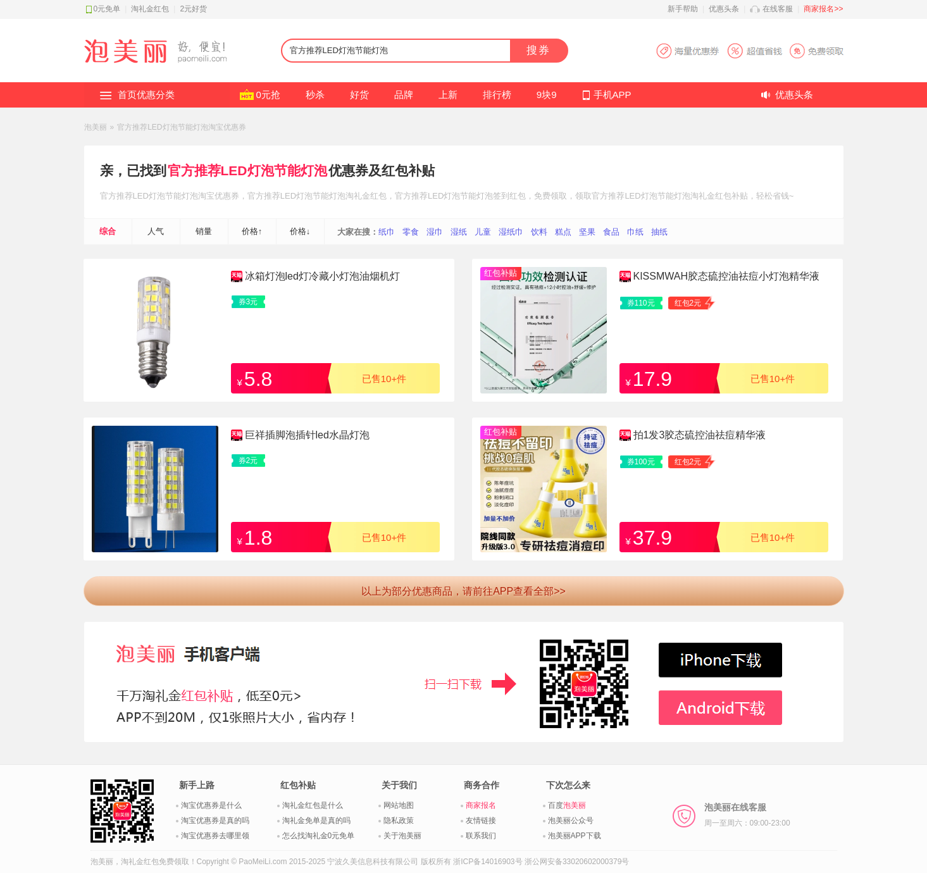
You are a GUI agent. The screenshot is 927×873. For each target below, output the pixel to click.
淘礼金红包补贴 (719, 196)
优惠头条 (724, 8)
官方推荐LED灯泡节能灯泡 (247, 170)
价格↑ (252, 231)
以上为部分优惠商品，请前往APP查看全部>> (463, 591)
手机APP (612, 94)
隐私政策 (398, 820)
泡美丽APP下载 (574, 835)
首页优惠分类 (146, 94)
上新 (448, 94)
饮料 (539, 232)
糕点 (563, 232)
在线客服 (777, 8)
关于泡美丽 (402, 835)
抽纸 (659, 232)
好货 (359, 94)
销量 (204, 231)
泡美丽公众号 (571, 820)
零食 (410, 232)
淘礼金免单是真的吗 (316, 820)
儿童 (483, 232)
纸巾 (386, 232)
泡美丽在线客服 (747, 814)
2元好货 (193, 8)
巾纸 (635, 232)
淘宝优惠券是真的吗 (215, 820)
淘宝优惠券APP (749, 51)
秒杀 (315, 94)
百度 (567, 805)
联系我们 (481, 835)
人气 (155, 231)
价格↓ (300, 231)
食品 (611, 232)
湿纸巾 (511, 232)
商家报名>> (823, 8)
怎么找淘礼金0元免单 (318, 835)
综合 (107, 231)
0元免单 (107, 8)
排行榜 (497, 94)
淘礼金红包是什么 (312, 805)
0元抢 (268, 94)
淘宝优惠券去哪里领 (215, 835)
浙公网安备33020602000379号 (577, 861)
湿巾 (434, 232)
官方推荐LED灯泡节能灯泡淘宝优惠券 (181, 127)
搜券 (538, 50)
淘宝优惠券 (218, 196)
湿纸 (459, 232)
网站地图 (398, 805)
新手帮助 (683, 8)
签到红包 (509, 196)
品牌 (403, 94)
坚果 (587, 232)
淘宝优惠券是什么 (211, 805)
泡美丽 (95, 127)
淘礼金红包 (150, 8)
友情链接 (481, 820)
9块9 (547, 94)
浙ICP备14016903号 (487, 861)
